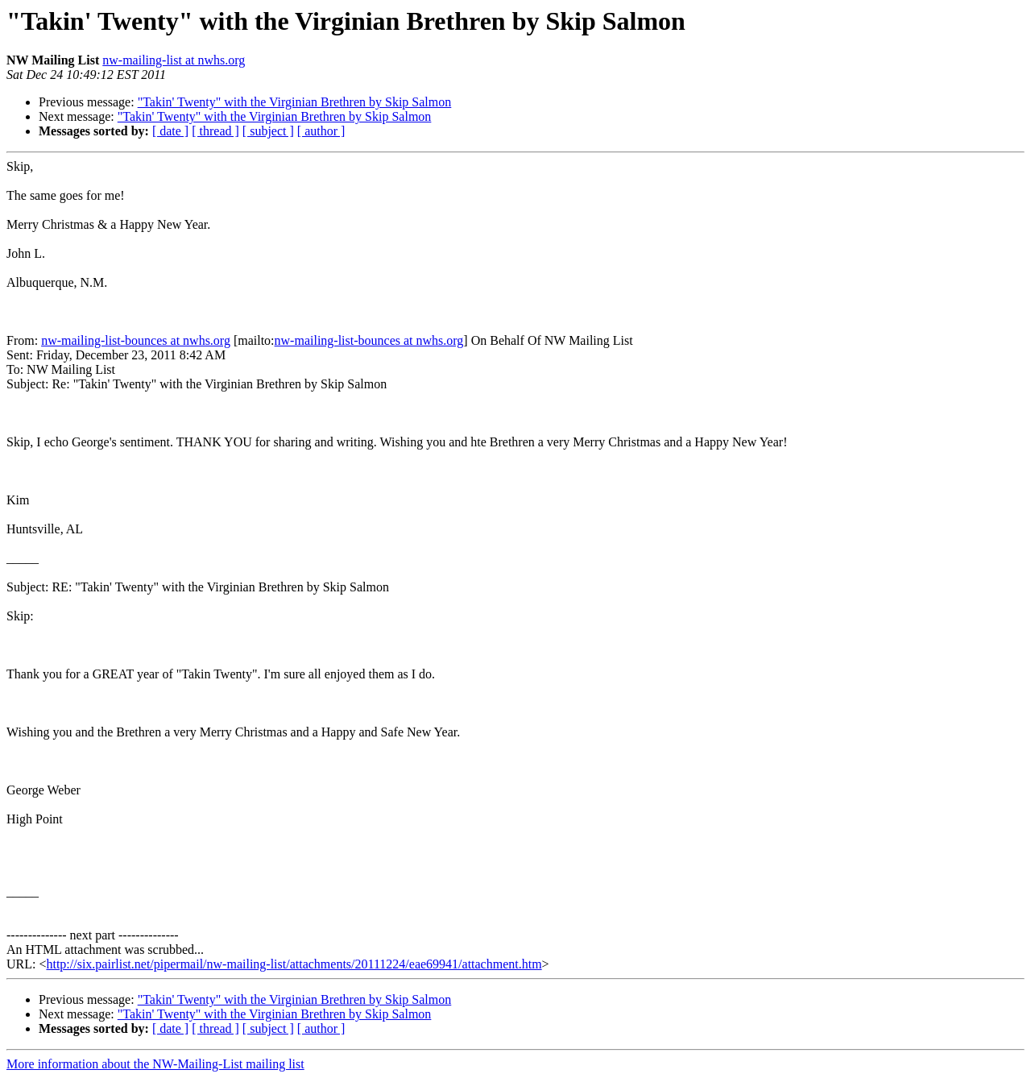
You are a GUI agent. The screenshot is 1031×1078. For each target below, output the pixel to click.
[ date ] (170, 131)
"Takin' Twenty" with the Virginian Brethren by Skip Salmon (295, 102)
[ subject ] (268, 131)
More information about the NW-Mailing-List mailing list (155, 1064)
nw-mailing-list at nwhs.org (173, 60)
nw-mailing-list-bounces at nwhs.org (135, 340)
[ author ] (321, 131)
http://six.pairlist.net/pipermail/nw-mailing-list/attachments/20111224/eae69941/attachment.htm (293, 964)
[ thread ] (215, 131)
